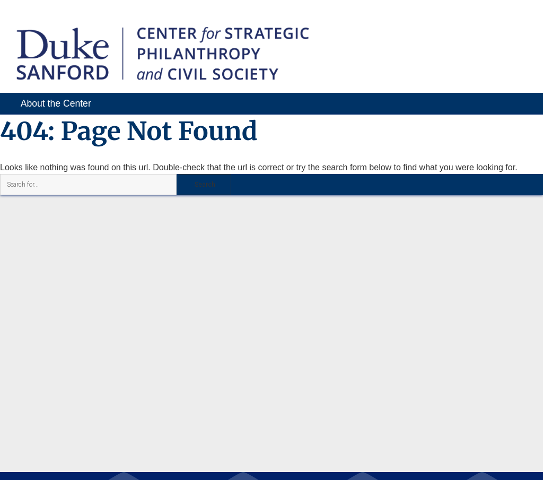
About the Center (56, 103)
